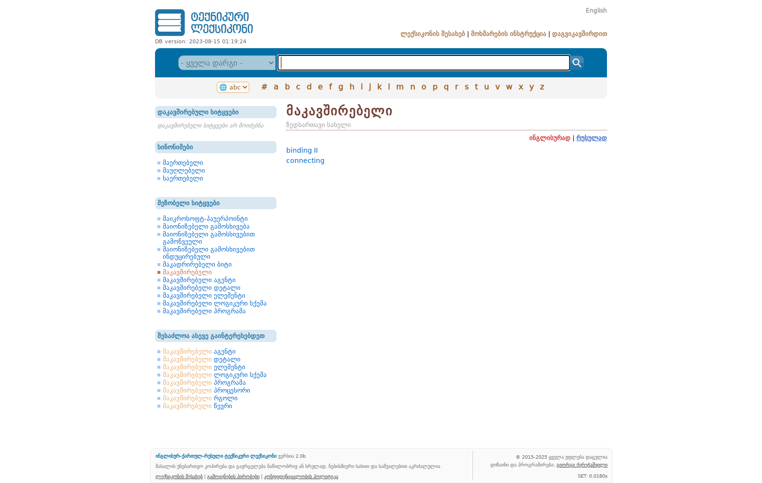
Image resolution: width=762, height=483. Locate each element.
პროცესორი (206, 390)
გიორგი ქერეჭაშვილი (581, 464)
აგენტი (199, 351)
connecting (305, 160)
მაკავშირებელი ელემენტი (204, 295)
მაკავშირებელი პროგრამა (204, 311)
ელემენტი (204, 367)
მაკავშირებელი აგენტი (199, 280)
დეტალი (202, 359)
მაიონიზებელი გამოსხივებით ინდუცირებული (209, 253)
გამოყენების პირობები (233, 476)
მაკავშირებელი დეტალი (202, 287)
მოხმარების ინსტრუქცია (508, 33)
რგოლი (200, 398)
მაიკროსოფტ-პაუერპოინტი (205, 218)
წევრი (197, 406)
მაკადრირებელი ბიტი (197, 264)
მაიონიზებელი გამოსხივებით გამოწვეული (209, 238)
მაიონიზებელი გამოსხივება (206, 226)
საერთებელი (183, 178)
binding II (302, 150)
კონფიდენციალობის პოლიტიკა (301, 476)
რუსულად (591, 138)
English (596, 10)
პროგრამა (204, 382)
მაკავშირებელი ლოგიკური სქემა (215, 303)
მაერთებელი (183, 162)
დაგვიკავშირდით (579, 33)
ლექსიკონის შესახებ (432, 33)
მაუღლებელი (184, 170)
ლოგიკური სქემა (215, 374)
